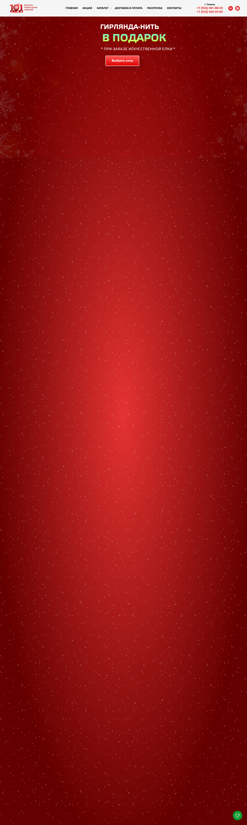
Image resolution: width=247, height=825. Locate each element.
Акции (87, 8)
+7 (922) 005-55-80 (210, 12)
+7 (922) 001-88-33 (210, 8)
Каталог (103, 8)
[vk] (230, 8)
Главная (72, 8)
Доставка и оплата (128, 8)
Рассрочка (154, 8)
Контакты (174, 8)
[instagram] (237, 8)
